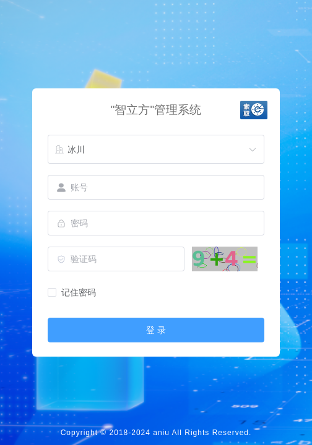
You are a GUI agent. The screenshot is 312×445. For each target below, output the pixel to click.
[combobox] (156, 149)
